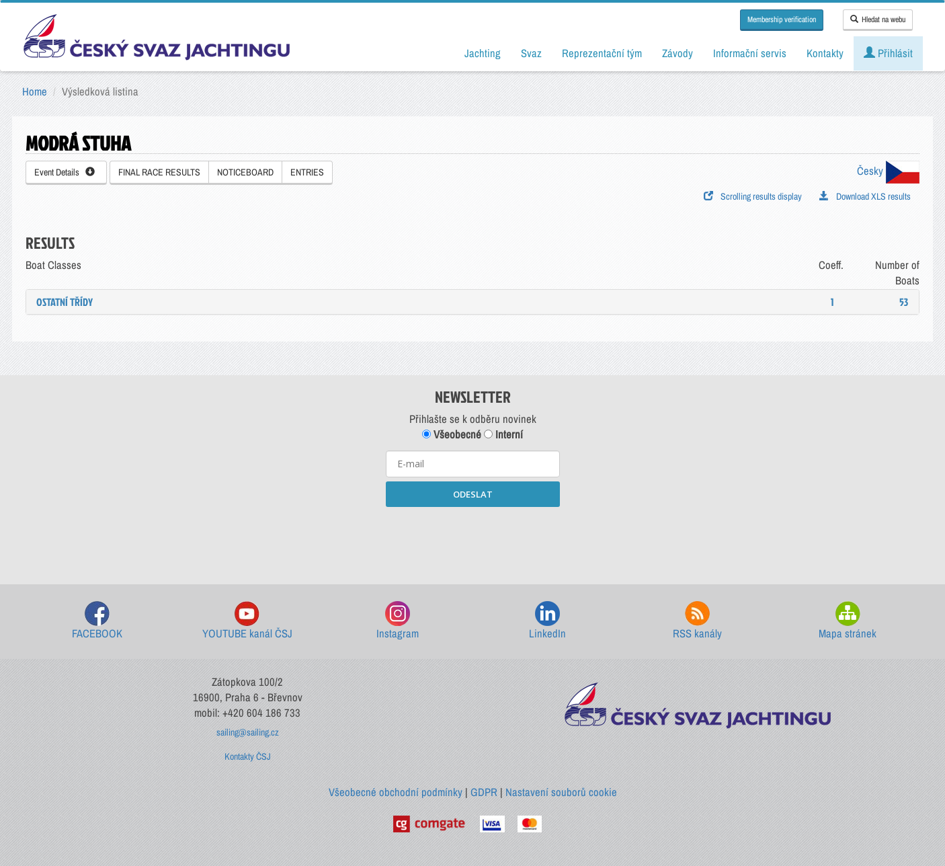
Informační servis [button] (749, 53)
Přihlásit (888, 53)
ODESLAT (473, 494)
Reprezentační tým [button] (602, 53)
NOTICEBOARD (245, 172)
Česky (888, 170)
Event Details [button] (64, 172)
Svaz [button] (531, 53)
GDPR (483, 792)
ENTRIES (307, 172)
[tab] (472, 302)
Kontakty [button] (825, 53)
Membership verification (781, 19)
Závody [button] (677, 53)
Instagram (397, 621)
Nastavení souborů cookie (561, 792)
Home (34, 91)
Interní (503, 434)
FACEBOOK (97, 621)
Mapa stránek (847, 621)
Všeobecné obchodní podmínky (395, 792)
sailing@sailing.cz (247, 732)
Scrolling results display (753, 196)
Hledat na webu (877, 19)
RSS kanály (697, 621)
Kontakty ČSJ (247, 756)
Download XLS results (865, 196)
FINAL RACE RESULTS (159, 172)
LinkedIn (547, 621)
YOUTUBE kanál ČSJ (247, 621)
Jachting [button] (482, 53)
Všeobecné (451, 434)
